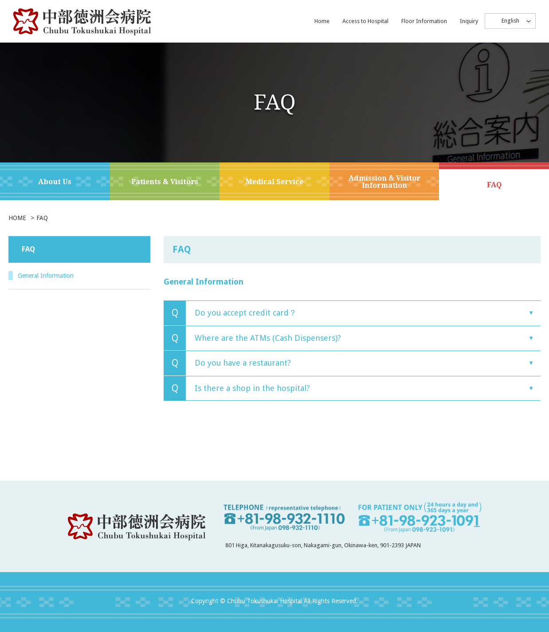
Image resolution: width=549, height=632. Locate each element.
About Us (54, 182)
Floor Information (424, 21)
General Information (54, 276)
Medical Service (274, 182)
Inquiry (469, 21)
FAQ (494, 185)
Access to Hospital (365, 21)
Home (321, 21)
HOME (17, 217)
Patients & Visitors (164, 182)
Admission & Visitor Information (384, 182)
